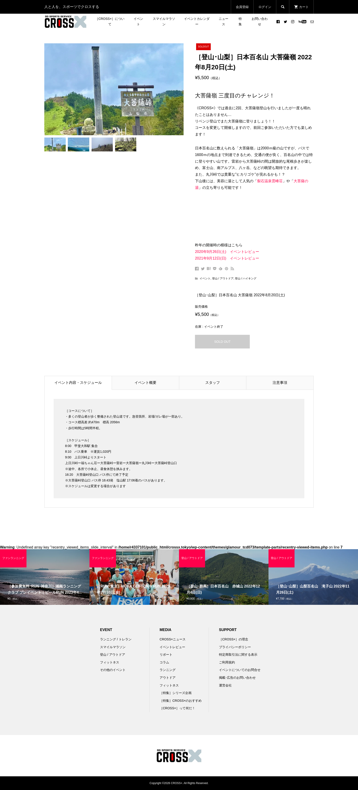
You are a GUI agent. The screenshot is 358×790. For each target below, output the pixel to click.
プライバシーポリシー (235, 647)
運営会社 (225, 685)
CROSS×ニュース (173, 639)
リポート (166, 654)
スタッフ (212, 383)
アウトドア (168, 677)
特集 (240, 21)
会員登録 (242, 7)
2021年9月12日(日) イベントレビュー (227, 258)
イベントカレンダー (197, 21)
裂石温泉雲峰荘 (270, 181)
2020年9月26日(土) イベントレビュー (227, 252)
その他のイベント (113, 670)
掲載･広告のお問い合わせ (237, 677)
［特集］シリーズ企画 (176, 693)
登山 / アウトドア (223, 278)
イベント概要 (145, 383)
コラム (164, 662)
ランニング (168, 670)
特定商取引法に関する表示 (238, 654)
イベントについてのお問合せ (240, 670)
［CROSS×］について (109, 21)
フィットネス (109, 662)
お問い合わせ (260, 21)
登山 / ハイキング (245, 278)
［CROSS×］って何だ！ (177, 708)
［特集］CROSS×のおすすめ (181, 700)
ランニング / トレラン (116, 639)
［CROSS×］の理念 (233, 639)
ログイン (264, 7)
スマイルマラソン (164, 21)
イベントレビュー (172, 647)
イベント (138, 21)
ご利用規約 (227, 662)
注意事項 (280, 383)
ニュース (223, 21)
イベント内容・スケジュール (78, 383)
